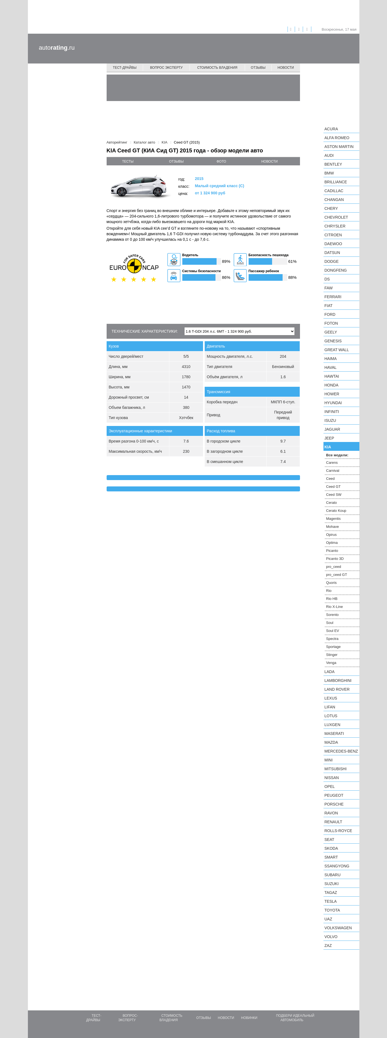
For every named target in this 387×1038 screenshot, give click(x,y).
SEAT (330, 839)
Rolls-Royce (338, 830)
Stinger (332, 655)
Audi (329, 155)
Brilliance (336, 182)
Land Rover (337, 689)
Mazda (331, 742)
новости (269, 161)
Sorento (332, 615)
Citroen (333, 235)
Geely (331, 332)
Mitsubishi (336, 769)
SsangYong (337, 866)
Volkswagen (338, 928)
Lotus (331, 716)
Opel (330, 786)
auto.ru (57, 47)
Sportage (333, 647)
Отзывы (258, 68)
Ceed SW (334, 494)
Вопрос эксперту (166, 68)
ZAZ (328, 945)
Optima (332, 543)
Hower (332, 394)
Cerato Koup (336, 511)
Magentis (333, 519)
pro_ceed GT (336, 575)
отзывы (176, 161)
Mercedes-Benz (341, 751)
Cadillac (334, 191)
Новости (286, 68)
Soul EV (332, 631)
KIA (328, 447)
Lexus (331, 698)
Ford (330, 314)
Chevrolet (336, 217)
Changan (334, 199)
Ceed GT (333, 486)
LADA (330, 671)
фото (221, 161)
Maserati (334, 733)
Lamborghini (338, 680)
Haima (331, 358)
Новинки (249, 1018)
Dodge (332, 261)
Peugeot (334, 795)
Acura (331, 129)
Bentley (333, 164)
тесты (128, 161)
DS (327, 279)
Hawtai (332, 376)
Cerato (331, 503)
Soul (329, 623)
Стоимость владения (217, 68)
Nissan (332, 777)
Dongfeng (336, 270)
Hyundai (333, 403)
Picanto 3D (335, 559)
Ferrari (333, 297)
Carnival (332, 470)
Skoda (331, 848)
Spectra (332, 639)
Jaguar (332, 429)
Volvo (331, 936)
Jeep (329, 438)
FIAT (329, 305)
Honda (332, 385)
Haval (331, 367)
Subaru (333, 875)
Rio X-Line (334, 607)
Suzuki (332, 883)
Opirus (331, 535)
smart (331, 857)
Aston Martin (339, 146)
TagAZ (331, 892)
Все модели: (337, 455)
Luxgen (333, 724)
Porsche (334, 804)
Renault (333, 822)
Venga (331, 663)
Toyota (332, 910)
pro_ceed (333, 567)
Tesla (331, 901)
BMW (329, 173)
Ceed (330, 478)
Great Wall (337, 350)
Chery (331, 208)
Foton (331, 323)
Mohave (332, 527)
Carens (332, 462)
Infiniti (332, 411)
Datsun (332, 252)
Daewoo (333, 244)
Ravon (331, 813)
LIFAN (330, 707)
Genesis (333, 341)
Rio (329, 591)
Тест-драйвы (125, 68)
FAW (329, 288)
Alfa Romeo (337, 138)
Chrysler (335, 226)
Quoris (331, 583)
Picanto (332, 551)
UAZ (328, 919)
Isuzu (330, 420)
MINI (329, 760)
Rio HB (332, 599)
